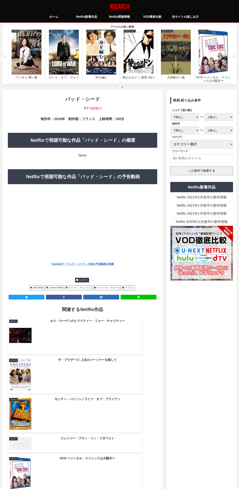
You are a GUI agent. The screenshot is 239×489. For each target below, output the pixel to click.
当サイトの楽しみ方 (126, 469)
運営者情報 (148, 469)
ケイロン (129, 288)
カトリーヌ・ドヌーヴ (108, 288)
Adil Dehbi (38, 288)
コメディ (83, 280)
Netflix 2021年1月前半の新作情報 (201, 214)
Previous (5, 57)
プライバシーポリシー (97, 469)
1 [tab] (117, 87)
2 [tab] (122, 87)
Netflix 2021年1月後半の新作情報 (201, 206)
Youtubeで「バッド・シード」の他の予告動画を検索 (82, 264)
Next (234, 57)
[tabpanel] (26, 56)
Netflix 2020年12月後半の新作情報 (201, 222)
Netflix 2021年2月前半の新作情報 (201, 198)
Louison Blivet (56, 288)
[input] (201, 158)
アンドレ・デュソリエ (80, 288)
